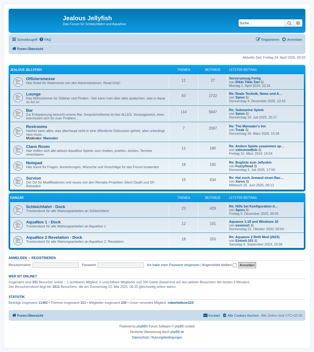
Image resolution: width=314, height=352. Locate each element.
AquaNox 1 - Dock (43, 222)
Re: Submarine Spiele (246, 110)
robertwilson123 (180, 302)
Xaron (240, 181)
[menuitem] (45, 39)
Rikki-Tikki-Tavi (248, 82)
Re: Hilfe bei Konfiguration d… (253, 206)
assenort (243, 225)
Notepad (34, 163)
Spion (240, 97)
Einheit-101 (245, 240)
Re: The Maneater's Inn (247, 126)
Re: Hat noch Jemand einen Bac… (256, 178)
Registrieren (44, 258)
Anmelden (18, 258)
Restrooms (36, 126)
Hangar (17, 197)
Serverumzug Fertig (245, 78)
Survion (33, 178)
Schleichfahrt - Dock (45, 206)
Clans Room (38, 146)
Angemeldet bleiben (219, 265)
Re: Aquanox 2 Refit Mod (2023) (254, 237)
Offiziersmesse (40, 78)
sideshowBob (247, 150)
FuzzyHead (244, 166)
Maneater (50, 138)
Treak (240, 130)
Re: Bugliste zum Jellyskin (250, 162)
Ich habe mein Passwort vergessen (173, 265)
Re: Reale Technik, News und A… (255, 93)
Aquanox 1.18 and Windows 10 (253, 221)
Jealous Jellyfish (26, 70)
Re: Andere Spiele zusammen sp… (257, 146)
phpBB (141, 326)
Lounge (33, 94)
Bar (29, 110)
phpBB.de (177, 332)
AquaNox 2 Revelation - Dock (54, 237)
